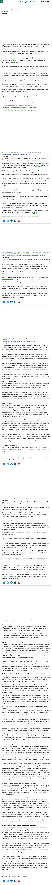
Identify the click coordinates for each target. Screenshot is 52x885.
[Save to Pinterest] (19, 221)
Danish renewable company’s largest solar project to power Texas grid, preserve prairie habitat (23, 255)
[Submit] (50, 1)
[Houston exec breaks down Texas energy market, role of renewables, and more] (26, 602)
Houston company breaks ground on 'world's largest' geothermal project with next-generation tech (24, 498)
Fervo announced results (14, 565)
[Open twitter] (44, 1)
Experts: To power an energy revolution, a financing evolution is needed (18, 341)
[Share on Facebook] (4, 221)
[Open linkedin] (48, 1)
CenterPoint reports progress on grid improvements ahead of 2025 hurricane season (21, 9)
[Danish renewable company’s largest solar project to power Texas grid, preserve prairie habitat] (26, 238)
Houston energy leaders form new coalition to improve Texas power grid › (19, 102)
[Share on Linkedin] (11, 221)
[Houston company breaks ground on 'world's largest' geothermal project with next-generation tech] (26, 481)
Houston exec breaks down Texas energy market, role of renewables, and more (20, 622)
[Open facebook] (42, 1)
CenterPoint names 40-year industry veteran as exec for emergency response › (20, 110)
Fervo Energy (21, 502)
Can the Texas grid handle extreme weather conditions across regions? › (19, 105)
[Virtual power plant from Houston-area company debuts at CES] (26, 133)
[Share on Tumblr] (15, 221)
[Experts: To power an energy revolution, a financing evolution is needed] (26, 321)
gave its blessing (26, 532)
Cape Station (13, 520)
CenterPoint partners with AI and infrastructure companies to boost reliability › (20, 107)
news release (13, 60)
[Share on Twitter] (8, 221)
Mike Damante (5, 13)
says (6, 507)
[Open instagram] (46, 1)
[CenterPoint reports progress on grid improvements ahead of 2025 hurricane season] (26, 29)
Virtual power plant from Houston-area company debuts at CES (16, 154)
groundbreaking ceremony (43, 540)
